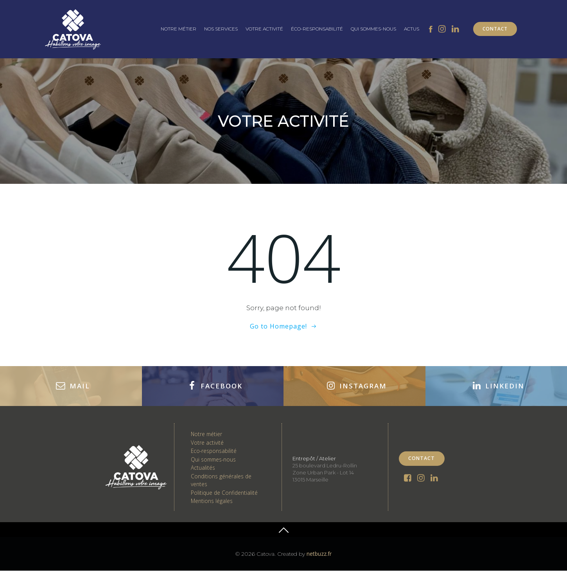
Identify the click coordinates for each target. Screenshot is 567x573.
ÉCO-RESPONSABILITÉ (317, 29)
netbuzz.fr (319, 556)
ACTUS (411, 29)
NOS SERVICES (221, 29)
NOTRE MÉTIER (178, 29)
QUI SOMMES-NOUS (373, 29)
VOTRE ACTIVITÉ (264, 29)
